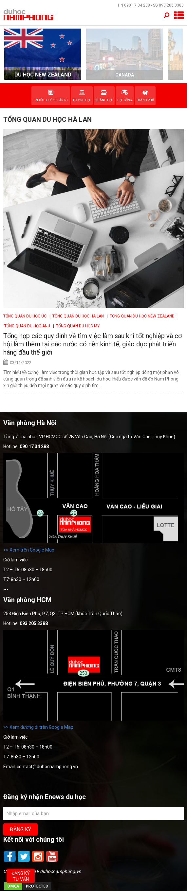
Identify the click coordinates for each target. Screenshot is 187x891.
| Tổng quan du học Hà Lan (76, 316)
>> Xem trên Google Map (28, 550)
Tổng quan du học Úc (25, 316)
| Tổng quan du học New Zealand (140, 316)
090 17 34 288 (137, 5)
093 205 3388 (171, 5)
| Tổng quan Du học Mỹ (75, 326)
